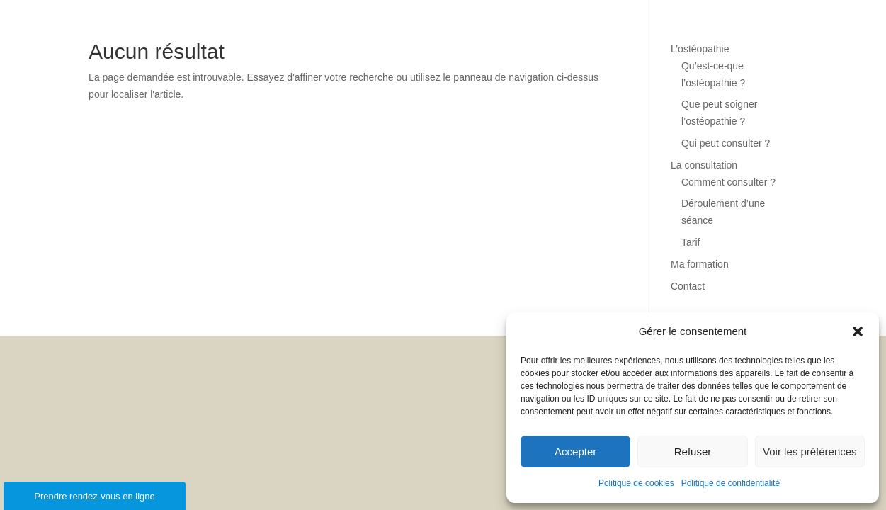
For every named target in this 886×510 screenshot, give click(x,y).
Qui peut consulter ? (725, 143)
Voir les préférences (810, 452)
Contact (688, 286)
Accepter (575, 452)
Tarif (690, 242)
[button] (858, 331)
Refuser (693, 452)
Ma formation (700, 264)
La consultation (704, 165)
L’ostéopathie (700, 49)
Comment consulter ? (728, 182)
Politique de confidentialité (730, 483)
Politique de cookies (636, 483)
